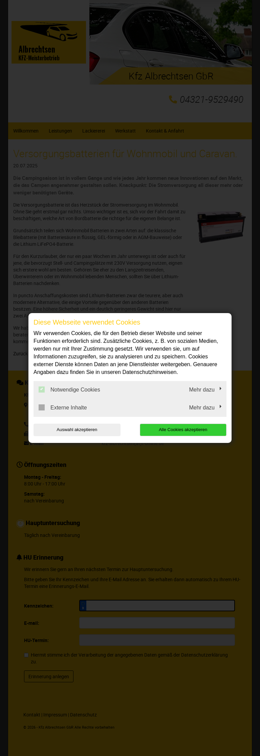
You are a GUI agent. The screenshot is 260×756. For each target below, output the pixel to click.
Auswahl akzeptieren (77, 429)
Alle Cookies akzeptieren (183, 429)
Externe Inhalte (63, 407)
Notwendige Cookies (69, 389)
